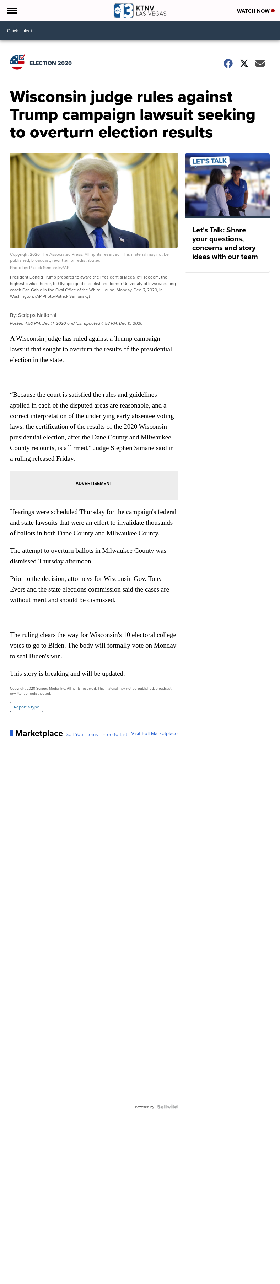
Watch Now (256, 11)
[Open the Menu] (11, 10)
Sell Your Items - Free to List (96, 734)
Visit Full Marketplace (154, 733)
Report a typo (26, 707)
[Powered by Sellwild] (167, 1106)
